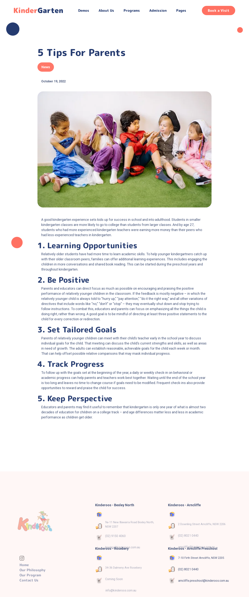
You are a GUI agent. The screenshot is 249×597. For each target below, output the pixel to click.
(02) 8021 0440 (188, 569)
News (45, 67)
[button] (84, 10)
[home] (39, 10)
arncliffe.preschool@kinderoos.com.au (203, 580)
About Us (106, 10)
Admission (158, 10)
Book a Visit (218, 10)
